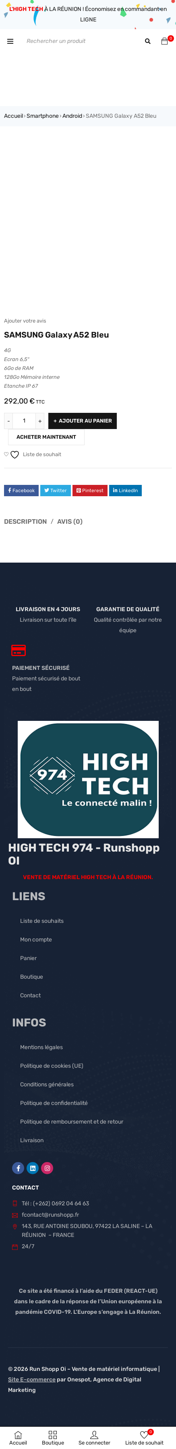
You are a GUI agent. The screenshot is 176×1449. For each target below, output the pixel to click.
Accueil (13, 116)
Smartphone (43, 116)
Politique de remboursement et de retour (71, 1121)
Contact (30, 995)
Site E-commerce (32, 1379)
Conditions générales (47, 1084)
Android (72, 116)
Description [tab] (25, 521)
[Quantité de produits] (24, 421)
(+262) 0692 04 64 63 (61, 1203)
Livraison (31, 1140)
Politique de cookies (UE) (51, 1065)
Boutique (31, 976)
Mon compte (36, 939)
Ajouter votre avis (25, 321)
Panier (28, 958)
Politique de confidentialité (54, 1103)
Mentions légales (41, 1047)
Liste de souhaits (42, 921)
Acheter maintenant (46, 437)
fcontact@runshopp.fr (50, 1214)
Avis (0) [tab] (70, 521)
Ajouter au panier (85, 421)
